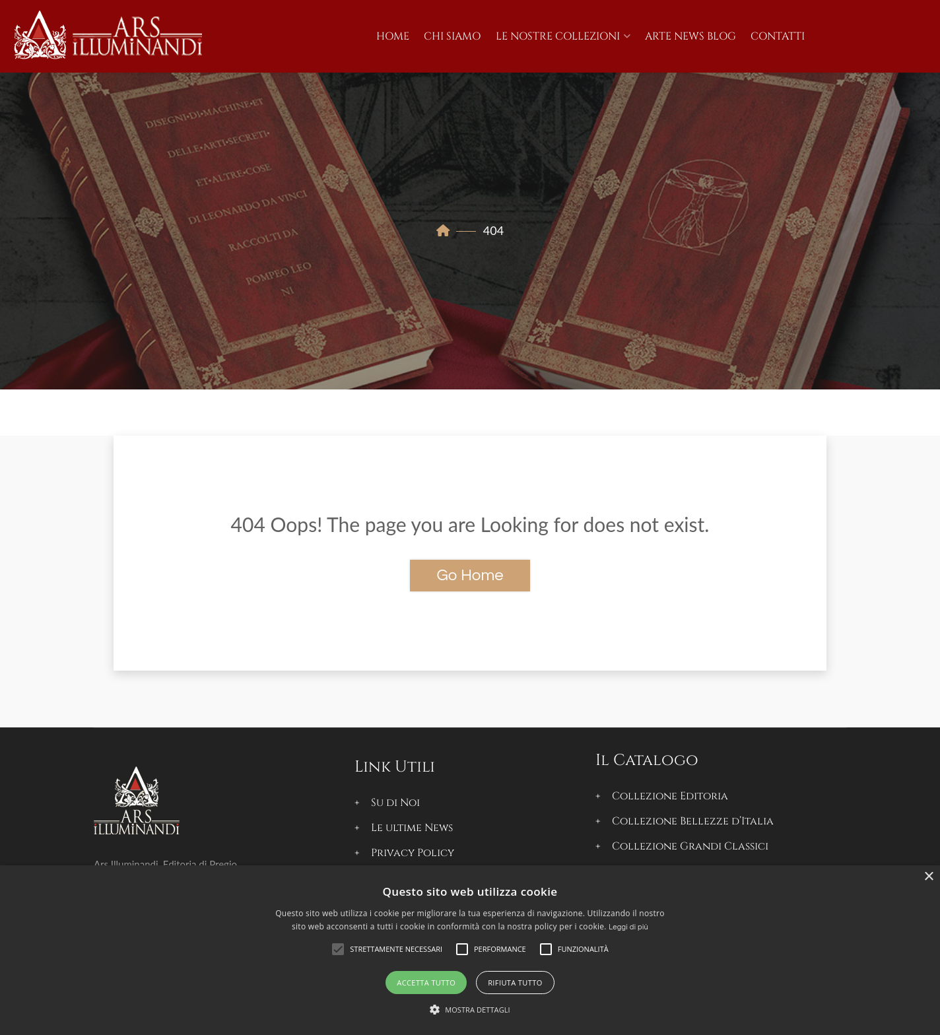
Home (392, 36)
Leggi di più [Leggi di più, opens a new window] (628, 927)
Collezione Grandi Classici (690, 846)
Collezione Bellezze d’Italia (693, 821)
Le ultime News (412, 827)
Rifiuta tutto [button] (515, 982)
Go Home (469, 575)
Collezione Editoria (670, 796)
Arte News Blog (690, 36)
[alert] (470, 950)
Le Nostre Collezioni (558, 36)
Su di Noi (395, 802)
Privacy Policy (412, 853)
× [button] (928, 877)
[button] (396, 949)
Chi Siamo (452, 36)
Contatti (778, 36)
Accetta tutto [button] (426, 982)
